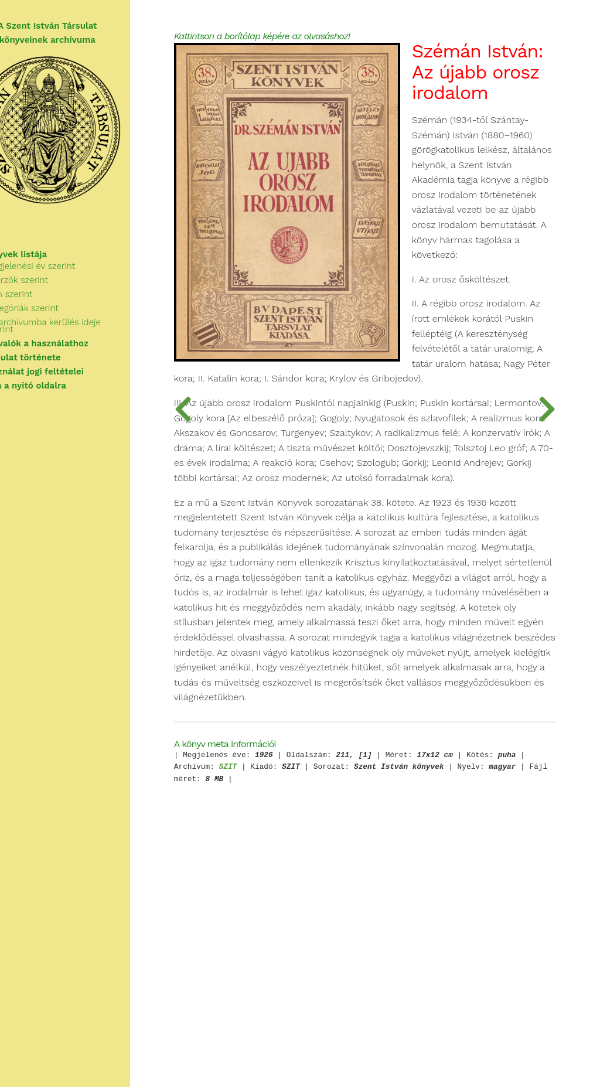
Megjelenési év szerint (65, 276)
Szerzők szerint (52, 290)
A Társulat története (52, 361)
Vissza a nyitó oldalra (55, 389)
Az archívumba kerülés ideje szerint (93, 333)
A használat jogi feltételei (64, 375)
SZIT (349, 994)
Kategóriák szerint (57, 319)
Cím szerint (44, 304)
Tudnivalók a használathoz (66, 347)
